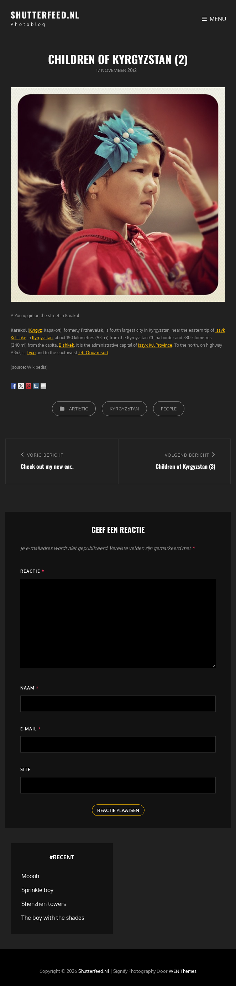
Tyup (31, 352)
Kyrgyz (35, 330)
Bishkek (66, 345)
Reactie (32, 571)
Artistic (78, 408)
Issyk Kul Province (155, 345)
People (169, 408)
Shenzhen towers (43, 903)
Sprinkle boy (37, 889)
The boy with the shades (52, 917)
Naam (29, 688)
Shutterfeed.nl (45, 14)
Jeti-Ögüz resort (93, 352)
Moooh (30, 876)
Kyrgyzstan (42, 337)
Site (25, 769)
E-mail (30, 728)
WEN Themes (182, 971)
